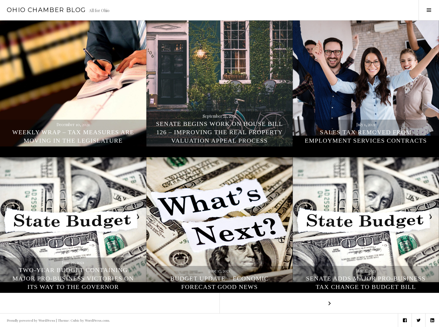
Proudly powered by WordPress (31, 320)
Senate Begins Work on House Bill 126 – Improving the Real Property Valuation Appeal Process (219, 132)
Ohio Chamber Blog (46, 10)
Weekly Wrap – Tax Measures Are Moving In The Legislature (73, 136)
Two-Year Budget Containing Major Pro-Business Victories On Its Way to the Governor (73, 278)
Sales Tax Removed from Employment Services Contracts (366, 136)
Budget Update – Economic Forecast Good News (219, 282)
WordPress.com (97, 320)
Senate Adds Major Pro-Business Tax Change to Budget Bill (366, 282)
